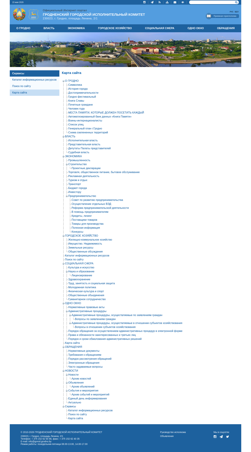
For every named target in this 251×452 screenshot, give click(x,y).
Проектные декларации (86, 168)
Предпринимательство (82, 196)
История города (78, 88)
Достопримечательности (83, 92)
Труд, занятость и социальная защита (91, 283)
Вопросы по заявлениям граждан (95, 319)
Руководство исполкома (173, 432)
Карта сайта (72, 342)
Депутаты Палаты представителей (89, 148)
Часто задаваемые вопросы (85, 366)
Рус (231, 12)
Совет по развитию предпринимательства (97, 200)
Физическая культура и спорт (86, 291)
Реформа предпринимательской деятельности (100, 207)
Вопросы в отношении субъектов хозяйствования (105, 327)
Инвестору (74, 192)
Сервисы (18, 73)
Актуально (74, 402)
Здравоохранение (79, 279)
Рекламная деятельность (83, 176)
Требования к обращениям (84, 354)
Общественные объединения (86, 295)
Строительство (77, 164)
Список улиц (76, 124)
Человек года (76, 108)
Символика (75, 84)
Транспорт (74, 184)
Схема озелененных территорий (88, 132)
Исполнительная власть (83, 140)
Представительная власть (84, 144)
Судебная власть (78, 152)
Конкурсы (77, 231)
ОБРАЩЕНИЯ (226, 28)
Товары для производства (88, 223)
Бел (236, 12)
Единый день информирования (87, 398)
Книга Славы (76, 100)
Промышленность (79, 160)
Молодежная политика (82, 287)
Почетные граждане (80, 104)
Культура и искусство (81, 267)
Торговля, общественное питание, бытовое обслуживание (104, 172)
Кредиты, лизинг (82, 215)
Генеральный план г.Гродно (85, 128)
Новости (73, 374)
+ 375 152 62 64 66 (42, 438)
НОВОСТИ (71, 370)
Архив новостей (81, 378)
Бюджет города (77, 188)
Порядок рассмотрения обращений (89, 358)
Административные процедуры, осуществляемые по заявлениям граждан (117, 315)
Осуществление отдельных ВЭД (91, 204)
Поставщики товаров (84, 219)
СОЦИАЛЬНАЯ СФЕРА (159, 28)
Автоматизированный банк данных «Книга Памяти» (99, 116)
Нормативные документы (83, 350)
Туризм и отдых (77, 180)
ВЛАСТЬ (48, 28)
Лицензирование (82, 275)
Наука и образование (81, 271)
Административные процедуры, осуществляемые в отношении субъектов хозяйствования (127, 323)
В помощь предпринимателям (90, 211)
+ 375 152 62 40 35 (70, 438)
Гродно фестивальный (82, 96)
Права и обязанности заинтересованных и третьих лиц (102, 335)
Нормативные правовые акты (86, 307)
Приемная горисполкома (225, 16)
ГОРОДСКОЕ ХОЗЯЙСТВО (115, 28)
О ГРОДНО (23, 28)
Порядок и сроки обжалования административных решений (105, 339)
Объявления (76, 382)
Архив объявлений (83, 386)
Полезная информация (86, 227)
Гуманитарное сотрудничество (87, 299)
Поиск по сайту (21, 86)
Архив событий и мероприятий (90, 394)
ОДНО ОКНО (196, 28)
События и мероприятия (83, 390)
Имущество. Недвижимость (85, 243)
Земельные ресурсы (80, 247)
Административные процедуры (87, 311)
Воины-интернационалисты (85, 120)
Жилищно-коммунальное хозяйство (90, 239)
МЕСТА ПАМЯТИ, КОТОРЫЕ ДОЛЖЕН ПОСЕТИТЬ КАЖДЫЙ (106, 112)
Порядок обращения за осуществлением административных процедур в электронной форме (125, 331)
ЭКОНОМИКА (76, 28)
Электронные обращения (83, 362)
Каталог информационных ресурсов (34, 79)
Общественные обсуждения (85, 251)
